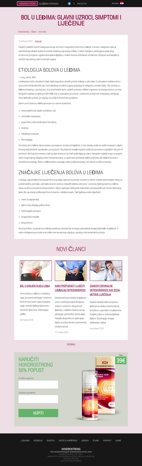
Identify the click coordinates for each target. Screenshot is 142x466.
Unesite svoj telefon (27, 393)
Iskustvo (51, 440)
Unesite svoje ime (26, 378)
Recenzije (38, 440)
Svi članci (71, 343)
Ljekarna (25, 440)
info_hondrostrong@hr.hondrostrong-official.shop (71, 452)
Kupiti (38, 413)
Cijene (118, 440)
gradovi (85, 440)
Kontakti (107, 440)
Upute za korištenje (68, 440)
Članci (96, 440)
